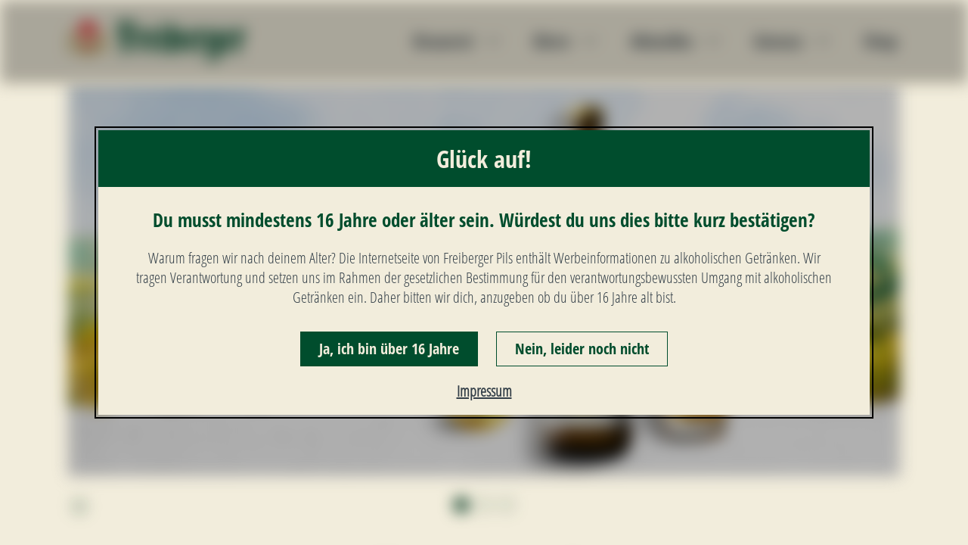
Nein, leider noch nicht (582, 348)
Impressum (484, 391)
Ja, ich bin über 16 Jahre (389, 348)
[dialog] (484, 273)
